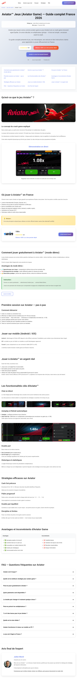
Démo (19, 3)
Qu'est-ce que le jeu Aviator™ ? (36, 70)
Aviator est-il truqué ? (38, 572)
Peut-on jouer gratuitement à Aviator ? (38, 586)
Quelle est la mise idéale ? (38, 621)
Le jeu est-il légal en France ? (38, 635)
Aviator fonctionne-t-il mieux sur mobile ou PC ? (38, 628)
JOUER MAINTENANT (69, 3)
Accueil (3, 7)
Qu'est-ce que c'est (27, 3)
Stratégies (43, 3)
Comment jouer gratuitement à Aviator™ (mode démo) (14, 71)
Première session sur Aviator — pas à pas (14, 77)
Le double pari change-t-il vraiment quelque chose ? (38, 600)
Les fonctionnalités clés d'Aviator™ (37, 76)
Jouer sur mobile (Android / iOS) (36, 82)
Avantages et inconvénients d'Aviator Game (61, 77)
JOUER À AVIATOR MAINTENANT (38, 54)
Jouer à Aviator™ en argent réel (59, 82)
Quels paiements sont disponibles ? (38, 593)
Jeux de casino (9, 7)
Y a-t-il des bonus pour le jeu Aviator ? (38, 614)
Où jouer (36, 3)
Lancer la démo (7, 294)
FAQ (49, 3)
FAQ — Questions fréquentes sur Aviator (14, 86)
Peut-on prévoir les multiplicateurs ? (38, 607)
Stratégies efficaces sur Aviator (12, 82)
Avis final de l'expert (33, 86)
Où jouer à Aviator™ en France (59, 70)
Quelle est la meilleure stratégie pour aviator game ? (38, 579)
